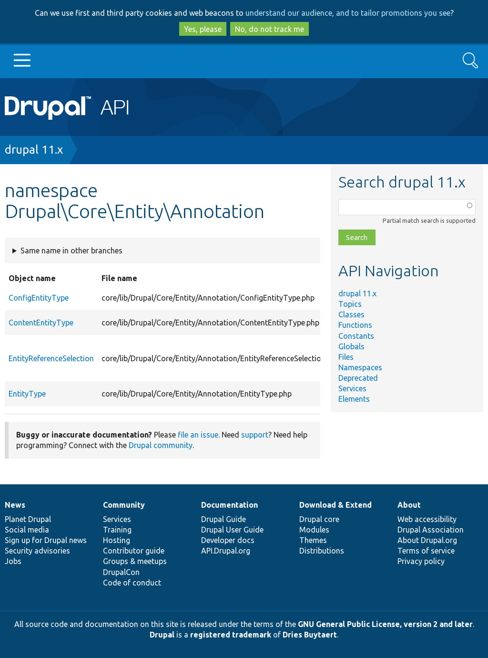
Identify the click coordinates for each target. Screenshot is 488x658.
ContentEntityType (41, 322)
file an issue (198, 434)
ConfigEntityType (39, 297)
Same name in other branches (71, 250)
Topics (350, 304)
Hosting (116, 540)
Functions (355, 325)
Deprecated (358, 378)
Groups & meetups (135, 561)
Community (124, 505)
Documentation (229, 505)
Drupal (162, 634)
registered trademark (230, 634)
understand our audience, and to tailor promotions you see (347, 13)
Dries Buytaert (310, 634)
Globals (351, 346)
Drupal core (319, 519)
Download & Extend (335, 505)
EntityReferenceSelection (51, 358)
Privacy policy (421, 561)
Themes (313, 540)
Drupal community (161, 445)
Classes (351, 314)
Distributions (321, 550)
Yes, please (203, 29)
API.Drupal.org (225, 550)
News (15, 505)
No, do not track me (269, 29)
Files (346, 357)
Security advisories (37, 550)
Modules (314, 529)
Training (117, 529)
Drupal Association (430, 529)
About (409, 505)
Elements (354, 399)
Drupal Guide (223, 519)
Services (352, 388)
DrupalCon (121, 572)
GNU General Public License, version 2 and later (385, 624)
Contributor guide (133, 550)
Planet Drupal (28, 519)
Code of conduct (132, 582)
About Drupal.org (427, 540)
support (254, 434)
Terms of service (426, 550)
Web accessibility (427, 519)
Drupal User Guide (232, 529)
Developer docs (227, 540)
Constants (356, 336)
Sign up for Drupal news (46, 540)
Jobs (13, 561)
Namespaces (360, 367)
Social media (27, 529)
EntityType (27, 393)
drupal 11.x (34, 149)
